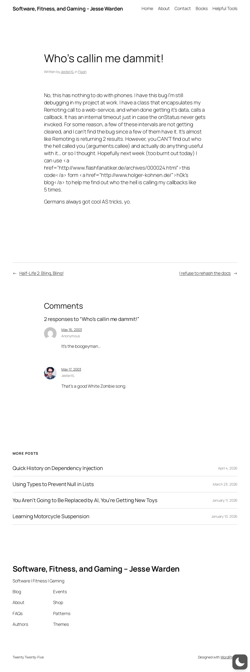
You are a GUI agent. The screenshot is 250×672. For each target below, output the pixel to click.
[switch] (239, 661)
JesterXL (67, 71)
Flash (82, 71)
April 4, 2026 (228, 468)
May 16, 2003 (71, 329)
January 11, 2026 (224, 500)
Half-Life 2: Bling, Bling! (41, 273)
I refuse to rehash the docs (205, 273)
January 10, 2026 (224, 516)
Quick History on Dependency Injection (58, 468)
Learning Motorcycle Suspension (51, 516)
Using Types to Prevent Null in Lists (53, 484)
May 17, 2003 (71, 369)
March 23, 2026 (225, 484)
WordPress (229, 657)
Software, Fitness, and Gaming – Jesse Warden (68, 8)
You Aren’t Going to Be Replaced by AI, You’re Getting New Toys (85, 500)
